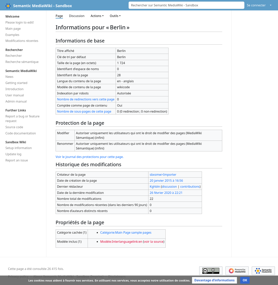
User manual (14, 95)
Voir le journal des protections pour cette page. (90, 157)
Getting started (16, 83)
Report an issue (16, 160)
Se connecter (256, 5)
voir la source (153, 241)
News (9, 77)
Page (59, 16)
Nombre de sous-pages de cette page (84, 111)
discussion (169, 186)
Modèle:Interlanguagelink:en (121, 241)
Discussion (77, 16)
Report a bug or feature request (22, 118)
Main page (13, 28)
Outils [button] (114, 16)
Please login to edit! (19, 22)
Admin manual (16, 101)
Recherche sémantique (22, 62)
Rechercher (13, 55)
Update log (13, 154)
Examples (12, 35)
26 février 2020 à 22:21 (166, 193)
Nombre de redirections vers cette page (85, 99)
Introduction (14, 89)
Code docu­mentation (20, 133)
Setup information (18, 148)
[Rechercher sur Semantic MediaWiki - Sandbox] (186, 5)
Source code (14, 127)
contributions (190, 186)
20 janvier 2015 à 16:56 (166, 180)
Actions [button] (96, 16)
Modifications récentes (21, 41)
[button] (214, 280)
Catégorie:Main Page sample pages (125, 232)
